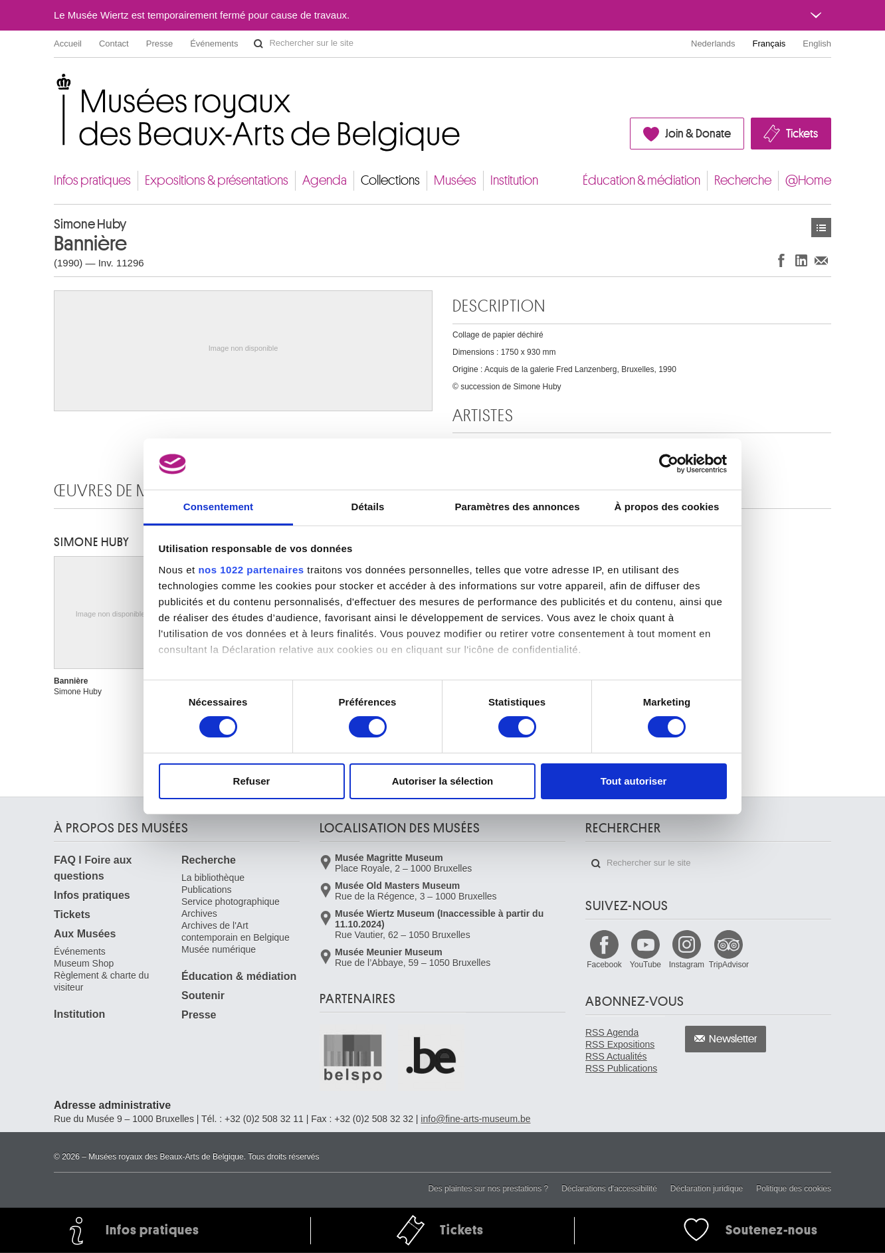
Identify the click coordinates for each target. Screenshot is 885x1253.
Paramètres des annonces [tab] (516, 506)
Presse (159, 43)
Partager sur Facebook (781, 260)
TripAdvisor (729, 964)
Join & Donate (698, 134)
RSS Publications (621, 1068)
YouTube (645, 964)
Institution (514, 180)
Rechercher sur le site (258, 44)
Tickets (802, 134)
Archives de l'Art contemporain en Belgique (235, 931)
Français (769, 43)
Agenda (324, 180)
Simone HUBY (92, 542)
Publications (206, 889)
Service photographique (230, 901)
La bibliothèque (213, 877)
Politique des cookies (793, 1188)
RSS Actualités (616, 1056)
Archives (199, 913)
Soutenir (203, 995)
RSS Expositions (619, 1044)
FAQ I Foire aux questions (93, 868)
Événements (214, 43)
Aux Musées (85, 933)
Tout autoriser (634, 781)
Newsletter (733, 1039)
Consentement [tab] (218, 506)
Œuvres (821, 227)
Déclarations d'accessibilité (609, 1188)
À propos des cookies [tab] (667, 506)
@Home (808, 180)
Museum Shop (84, 963)
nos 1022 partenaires (251, 569)
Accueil (68, 43)
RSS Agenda (612, 1032)
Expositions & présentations (216, 180)
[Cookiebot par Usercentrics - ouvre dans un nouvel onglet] (669, 464)
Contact (114, 43)
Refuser (251, 781)
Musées (455, 180)
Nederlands (713, 43)
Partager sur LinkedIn (801, 260)
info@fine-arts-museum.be (475, 1118)
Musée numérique (218, 949)
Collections (390, 180)
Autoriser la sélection (443, 781)
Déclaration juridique (706, 1188)
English (817, 43)
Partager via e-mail (821, 260)
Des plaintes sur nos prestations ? (488, 1188)
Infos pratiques (92, 180)
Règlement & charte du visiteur (101, 981)
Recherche (742, 180)
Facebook (604, 964)
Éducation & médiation (641, 180)
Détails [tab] (368, 506)
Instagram (686, 964)
